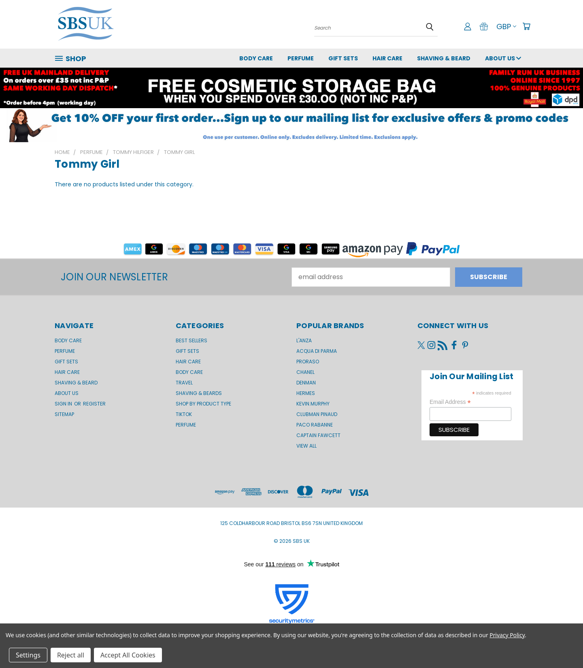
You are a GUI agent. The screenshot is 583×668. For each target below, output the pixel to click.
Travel (184, 382)
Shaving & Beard (443, 58)
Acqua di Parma (316, 351)
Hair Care (387, 58)
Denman (306, 382)
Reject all (70, 655)
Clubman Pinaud (316, 414)
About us (503, 58)
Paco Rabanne (314, 424)
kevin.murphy (313, 403)
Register (94, 403)
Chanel (305, 372)
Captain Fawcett (318, 435)
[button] (291, 125)
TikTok (184, 414)
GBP (506, 26)
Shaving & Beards (199, 393)
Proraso (307, 361)
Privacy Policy (507, 635)
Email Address (450, 402)
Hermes (305, 393)
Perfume (300, 58)
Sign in (64, 403)
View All (306, 445)
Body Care (256, 58)
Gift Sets (187, 351)
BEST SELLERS (191, 340)
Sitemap (64, 414)
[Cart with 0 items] (526, 26)
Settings (28, 655)
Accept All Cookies (127, 655)
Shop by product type (203, 403)
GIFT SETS (343, 58)
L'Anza (304, 340)
